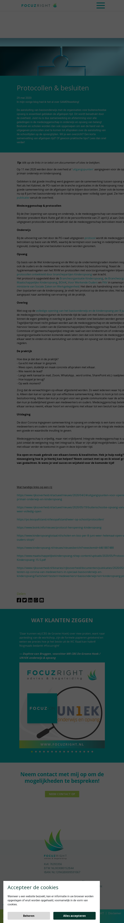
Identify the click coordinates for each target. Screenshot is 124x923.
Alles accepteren (74, 916)
